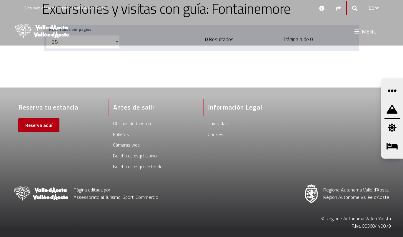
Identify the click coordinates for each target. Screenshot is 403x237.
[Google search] (354, 8)
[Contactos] (321, 8)
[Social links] (338, 8)
